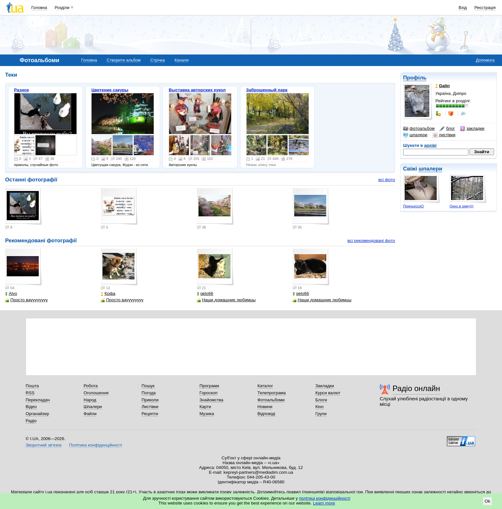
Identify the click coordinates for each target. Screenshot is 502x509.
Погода (149, 392)
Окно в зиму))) (461, 206)
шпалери (415, 135)
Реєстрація (485, 7)
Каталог (265, 385)
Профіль (414, 78)
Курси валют (327, 392)
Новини (264, 406)
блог (447, 128)
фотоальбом (418, 128)
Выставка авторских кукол (197, 90)
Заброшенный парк (267, 90)
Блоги (321, 399)
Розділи (62, 7)
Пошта (32, 385)
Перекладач (38, 399)
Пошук (148, 385)
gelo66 (205, 293)
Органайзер (37, 413)
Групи (321, 413)
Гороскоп (208, 392)
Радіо (31, 420)
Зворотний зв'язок (43, 445)
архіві (430, 145)
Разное (21, 90)
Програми (209, 385)
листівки (444, 135)
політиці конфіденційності (324, 498)
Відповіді (266, 413)
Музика (206, 413)
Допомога (485, 60)
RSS (30, 392)
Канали (181, 60)
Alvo (11, 293)
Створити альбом (124, 60)
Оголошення (96, 392)
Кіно (319, 406)
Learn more (324, 503)
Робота (91, 385)
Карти (205, 406)
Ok (487, 501)
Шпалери (93, 406)
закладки (472, 128)
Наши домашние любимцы (226, 299)
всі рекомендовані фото (371, 240)
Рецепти (150, 413)
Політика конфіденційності (95, 445)
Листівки (150, 406)
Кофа (108, 293)
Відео (31, 406)
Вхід (463, 7)
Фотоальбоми (271, 399)
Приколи (150, 399)
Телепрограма (271, 392)
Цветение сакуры (109, 90)
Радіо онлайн (416, 388)
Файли (90, 413)
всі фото (386, 179)
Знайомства (211, 399)
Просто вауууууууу (26, 299)
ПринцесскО (413, 206)
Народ (90, 399)
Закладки (324, 385)
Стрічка (157, 60)
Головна (39, 7)
